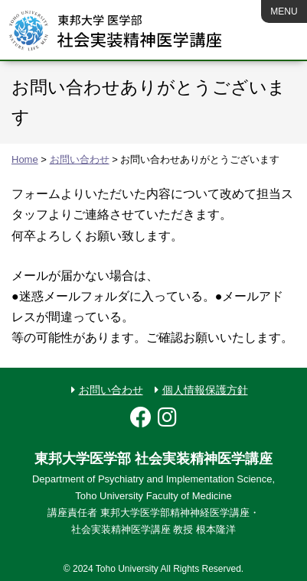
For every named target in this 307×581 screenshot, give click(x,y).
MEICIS (116, 31)
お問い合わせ (111, 390)
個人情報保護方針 (205, 390)
